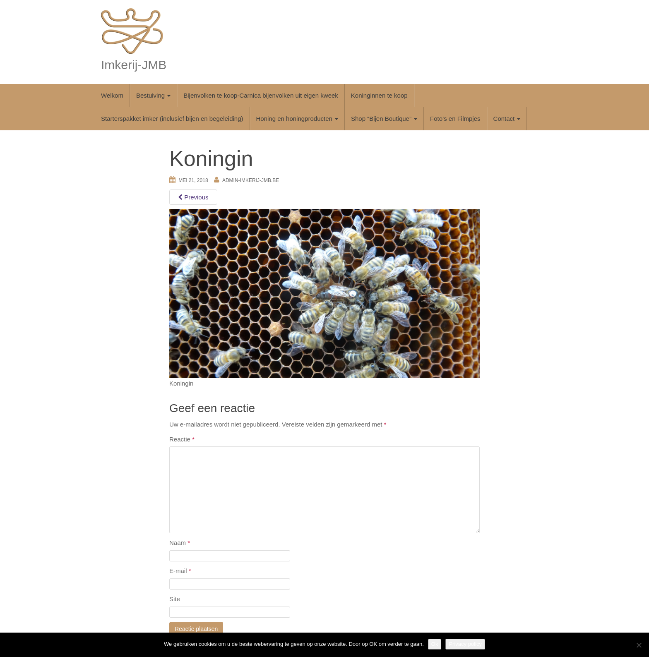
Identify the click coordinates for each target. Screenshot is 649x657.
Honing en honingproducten (297, 118)
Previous (193, 197)
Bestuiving (153, 95)
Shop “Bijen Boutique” (384, 118)
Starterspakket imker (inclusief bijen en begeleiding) (172, 118)
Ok (434, 644)
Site (174, 598)
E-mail (180, 570)
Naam (179, 542)
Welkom (112, 95)
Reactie (182, 439)
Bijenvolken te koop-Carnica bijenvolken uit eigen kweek (260, 95)
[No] (639, 645)
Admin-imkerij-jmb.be (250, 180)
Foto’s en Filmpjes (455, 118)
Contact (507, 118)
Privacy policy (465, 644)
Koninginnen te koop (379, 95)
